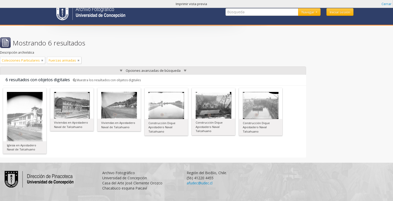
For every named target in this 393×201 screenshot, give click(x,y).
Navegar (308, 12)
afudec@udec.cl (199, 183)
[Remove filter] (42, 60)
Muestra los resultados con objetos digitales (107, 80)
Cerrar (386, 4)
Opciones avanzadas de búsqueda (153, 70)
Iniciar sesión (340, 12)
